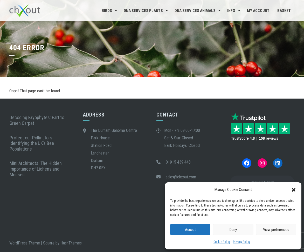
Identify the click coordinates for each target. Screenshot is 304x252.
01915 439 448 (178, 162)
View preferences (276, 229)
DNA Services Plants (143, 10)
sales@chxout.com (181, 177)
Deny (233, 229)
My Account (258, 10)
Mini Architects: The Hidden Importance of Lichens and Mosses (36, 168)
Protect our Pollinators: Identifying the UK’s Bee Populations (32, 143)
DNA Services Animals (195, 10)
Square (48, 243)
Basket (284, 10)
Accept (190, 229)
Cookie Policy (221, 242)
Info (231, 10)
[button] (293, 189)
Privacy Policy (241, 242)
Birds (107, 10)
